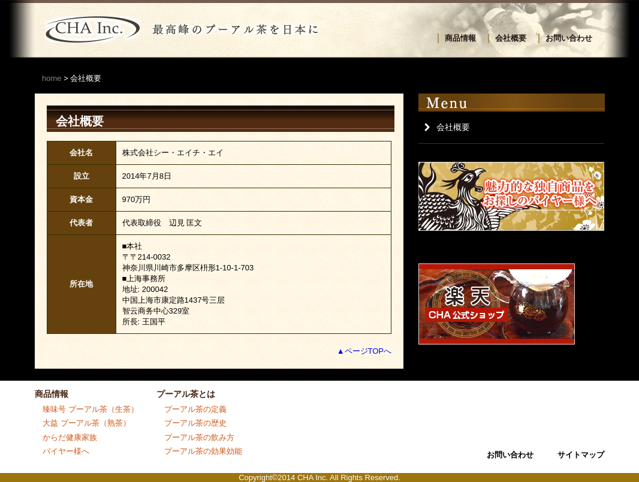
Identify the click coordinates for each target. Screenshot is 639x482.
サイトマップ (580, 454)
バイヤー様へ (66, 451)
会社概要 (510, 38)
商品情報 (460, 38)
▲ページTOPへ (364, 351)
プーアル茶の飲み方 (199, 437)
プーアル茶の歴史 (195, 422)
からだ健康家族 (70, 437)
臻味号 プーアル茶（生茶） (90, 409)
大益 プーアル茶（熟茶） (87, 422)
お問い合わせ (568, 38)
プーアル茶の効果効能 (203, 451)
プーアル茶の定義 (195, 409)
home (52, 78)
